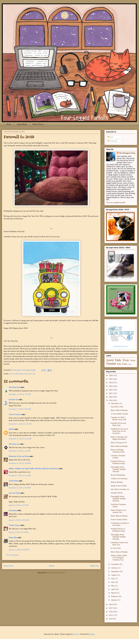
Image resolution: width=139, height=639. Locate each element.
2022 (111, 390)
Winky (130, 364)
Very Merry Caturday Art (120, 489)
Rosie (132, 360)
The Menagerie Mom (127, 153)
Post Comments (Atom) (56, 572)
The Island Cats (14, 387)
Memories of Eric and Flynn (19, 456)
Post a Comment (13, 555)
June (113, 582)
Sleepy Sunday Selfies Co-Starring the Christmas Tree (119, 557)
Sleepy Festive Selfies (119, 486)
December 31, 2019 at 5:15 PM (20, 475)
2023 (111, 386)
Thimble (111, 363)
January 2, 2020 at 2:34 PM (18, 532)
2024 (111, 383)
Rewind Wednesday (118, 475)
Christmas (19, 374)
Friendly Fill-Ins (117, 493)
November (115, 564)
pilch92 (11, 429)
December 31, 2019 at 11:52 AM (20, 424)
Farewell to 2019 (117, 407)
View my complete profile (115, 202)
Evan (26, 374)
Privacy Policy (38, 124)
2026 (111, 375)
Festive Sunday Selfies (119, 519)
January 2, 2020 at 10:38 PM (19, 549)
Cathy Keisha (13, 481)
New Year (32, 374)
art (10, 374)
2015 (111, 615)
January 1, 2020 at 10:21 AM (19, 520)
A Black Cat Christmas (119, 479)
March (113, 593)
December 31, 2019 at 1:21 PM (19, 451)
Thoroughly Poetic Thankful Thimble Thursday (118, 469)
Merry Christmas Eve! (119, 443)
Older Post (94, 565)
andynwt (76, 634)
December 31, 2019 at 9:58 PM (20, 488)
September (115, 571)
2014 (111, 619)
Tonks (124, 364)
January (114, 600)
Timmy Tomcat (14, 525)
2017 (111, 608)
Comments (112, 141)
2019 (111, 400)
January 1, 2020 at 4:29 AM (18, 505)
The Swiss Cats (14, 444)
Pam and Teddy (15, 493)
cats (13, 374)
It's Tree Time (116, 548)
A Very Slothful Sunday (119, 414)
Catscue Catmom (15, 414)
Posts (110, 137)
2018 (111, 604)
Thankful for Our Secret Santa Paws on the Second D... (119, 431)
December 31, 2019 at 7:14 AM (20, 394)
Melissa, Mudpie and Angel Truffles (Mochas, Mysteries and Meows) (34, 468)
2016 (111, 612)
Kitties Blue (13, 537)
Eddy (118, 360)
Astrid (109, 360)
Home (8, 124)
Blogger (92, 634)
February (114, 596)
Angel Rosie (22, 124)
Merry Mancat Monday (119, 410)
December (115, 403)
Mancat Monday (117, 482)
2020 (111, 397)
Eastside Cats (13, 399)
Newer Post (8, 565)
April (113, 589)
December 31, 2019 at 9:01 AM (20, 409)
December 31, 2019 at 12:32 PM (20, 439)
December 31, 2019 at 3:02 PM (20, 463)
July (113, 579)
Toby (119, 364)
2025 (111, 379)
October (114, 568)
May (113, 586)
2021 (111, 393)
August (114, 575)
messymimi (13, 510)
